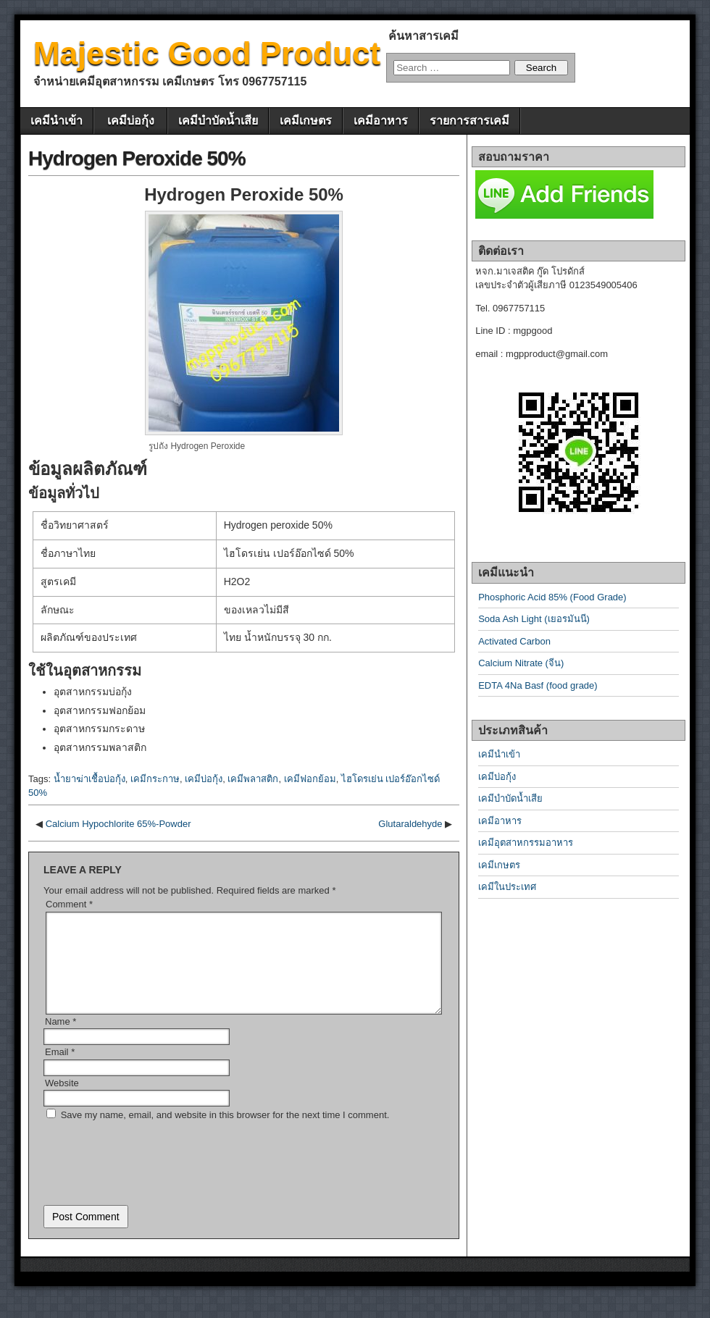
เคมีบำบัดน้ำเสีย (218, 120)
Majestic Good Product (206, 53)
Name (60, 1038)
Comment (69, 904)
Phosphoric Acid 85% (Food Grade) (552, 597)
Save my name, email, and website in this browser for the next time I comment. (225, 1132)
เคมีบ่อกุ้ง (130, 120)
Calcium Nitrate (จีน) (521, 663)
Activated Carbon (514, 641)
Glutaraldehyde (410, 823)
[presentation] (153, 1175)
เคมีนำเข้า (56, 120)
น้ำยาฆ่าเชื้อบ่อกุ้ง (89, 778)
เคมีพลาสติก (252, 778)
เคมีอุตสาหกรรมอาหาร (525, 842)
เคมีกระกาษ (155, 778)
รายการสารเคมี (469, 120)
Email (60, 1069)
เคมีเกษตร (306, 120)
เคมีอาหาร (381, 120)
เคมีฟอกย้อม (310, 778)
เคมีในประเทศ (507, 886)
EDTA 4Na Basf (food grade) (538, 685)
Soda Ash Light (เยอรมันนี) (534, 618)
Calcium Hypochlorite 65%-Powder (118, 823)
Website (62, 1100)
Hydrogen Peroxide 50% (137, 158)
